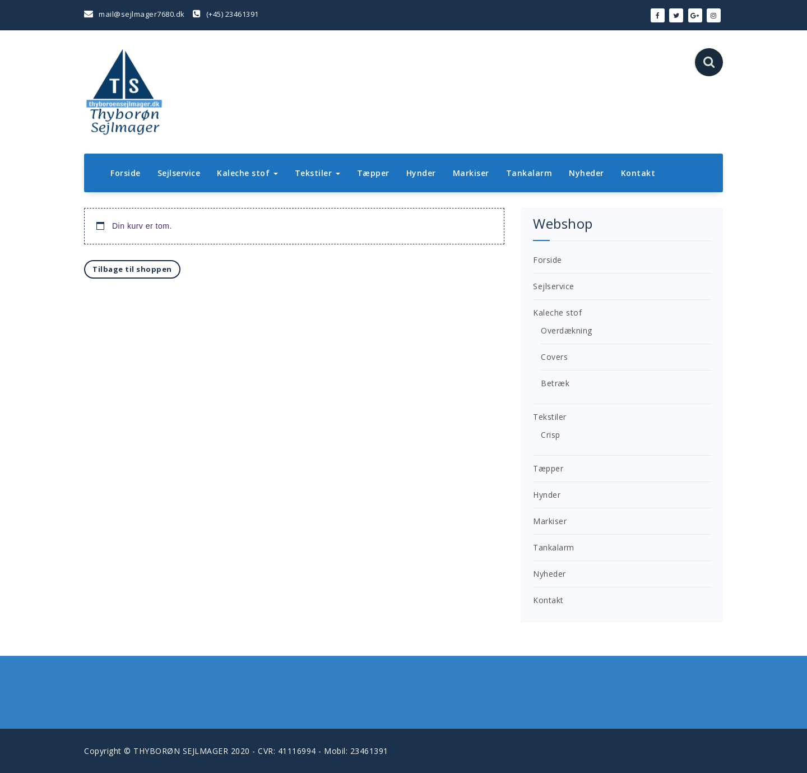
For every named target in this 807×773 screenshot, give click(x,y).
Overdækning (566, 330)
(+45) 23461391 (226, 14)
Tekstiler (317, 173)
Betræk (555, 383)
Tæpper (373, 173)
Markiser (471, 173)
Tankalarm (529, 173)
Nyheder (586, 173)
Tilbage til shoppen (132, 269)
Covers (554, 356)
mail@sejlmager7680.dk (134, 14)
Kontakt (638, 173)
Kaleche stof (247, 173)
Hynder (421, 173)
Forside (125, 173)
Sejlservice (179, 173)
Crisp (550, 434)
